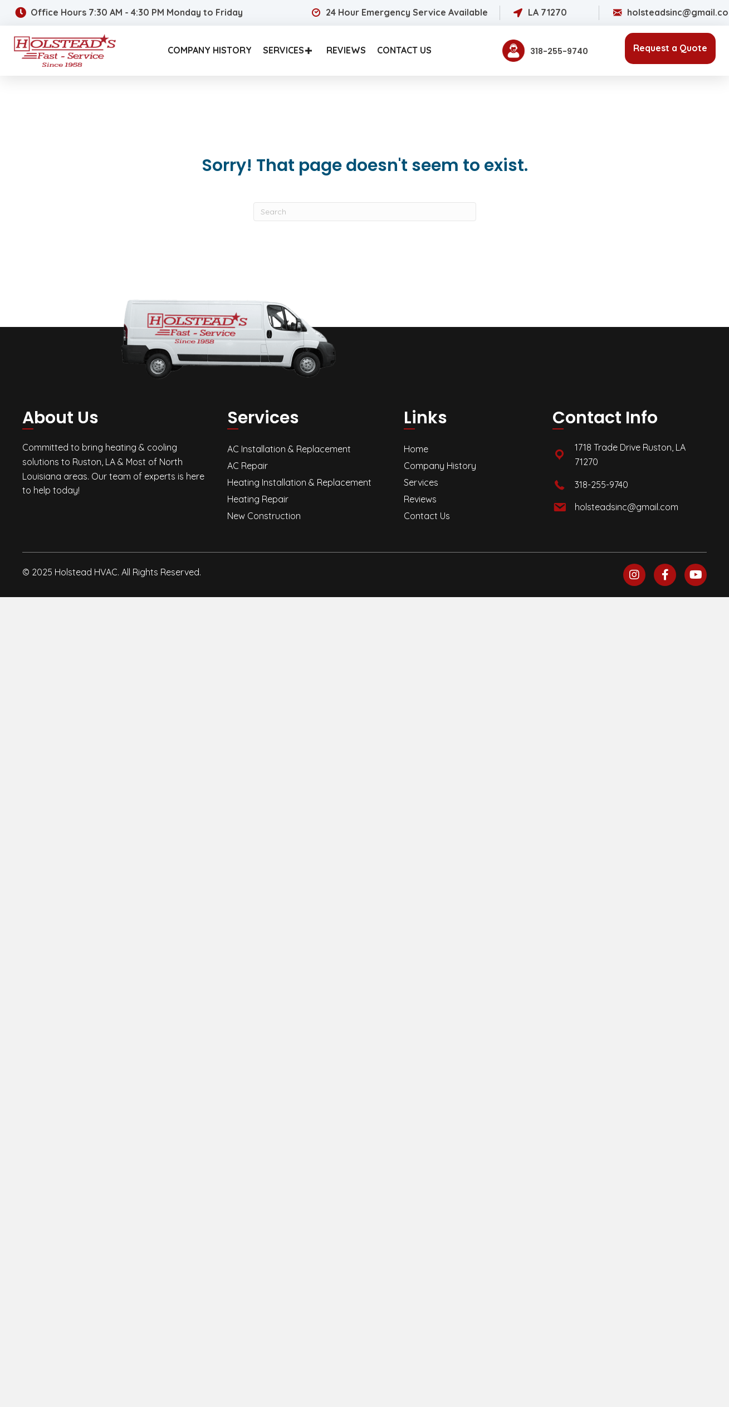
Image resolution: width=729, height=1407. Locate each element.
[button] (308, 50)
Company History (440, 465)
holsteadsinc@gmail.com (626, 506)
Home (416, 449)
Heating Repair (257, 499)
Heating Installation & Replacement (299, 482)
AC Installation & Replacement (289, 449)
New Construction (264, 515)
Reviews (420, 499)
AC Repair (247, 465)
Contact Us (427, 515)
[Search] (364, 211)
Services (421, 482)
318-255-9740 (601, 484)
